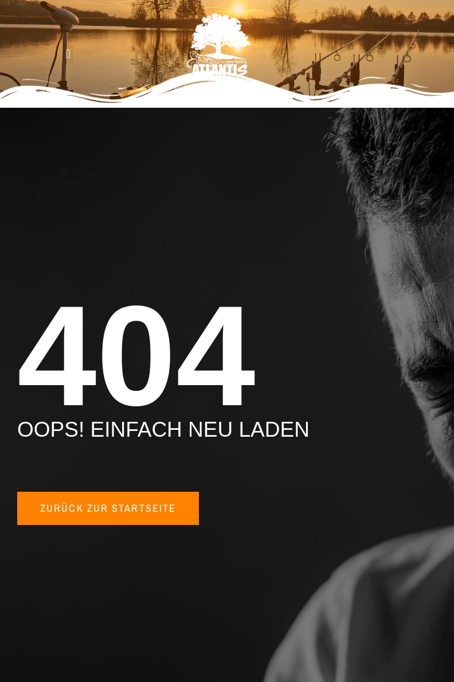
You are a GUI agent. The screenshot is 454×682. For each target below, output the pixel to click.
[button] (67, 54)
